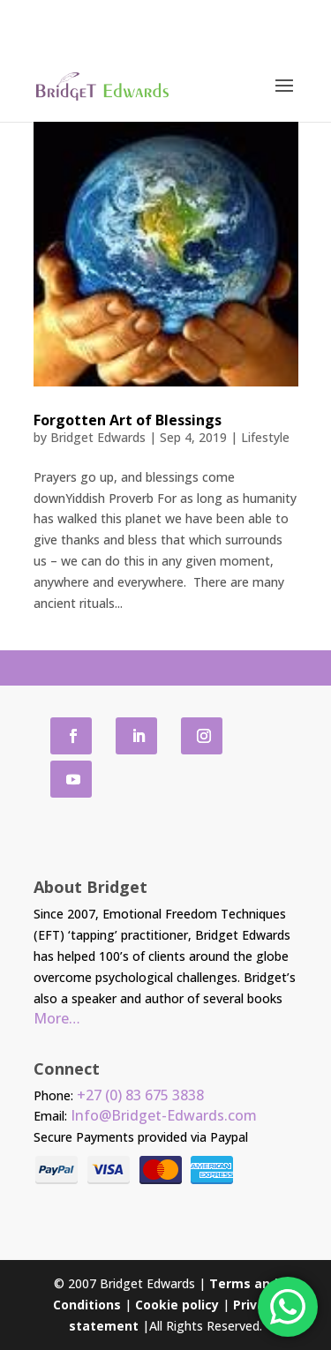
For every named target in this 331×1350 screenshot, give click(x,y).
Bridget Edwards (98, 437)
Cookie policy (177, 1304)
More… (57, 1018)
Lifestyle (265, 437)
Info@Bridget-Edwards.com (164, 1115)
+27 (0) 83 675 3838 (140, 1095)
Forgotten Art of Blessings (128, 420)
